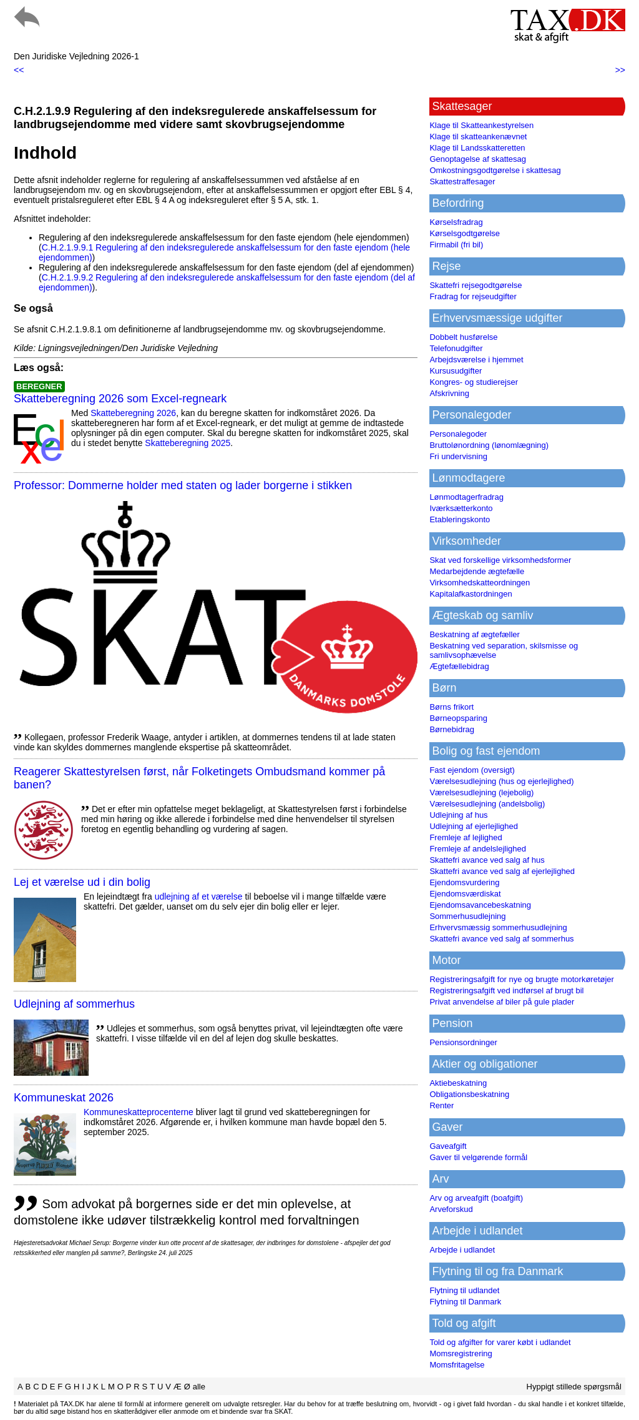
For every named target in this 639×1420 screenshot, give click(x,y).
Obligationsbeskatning (469, 1094)
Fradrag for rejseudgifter (472, 296)
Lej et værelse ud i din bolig (82, 882)
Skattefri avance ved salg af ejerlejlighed (502, 871)
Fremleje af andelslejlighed (477, 848)
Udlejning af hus (458, 815)
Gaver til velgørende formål (478, 1157)
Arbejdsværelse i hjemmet (476, 359)
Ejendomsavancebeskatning (480, 905)
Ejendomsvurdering (464, 882)
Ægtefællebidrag (459, 666)
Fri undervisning (458, 456)
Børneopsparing (458, 718)
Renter (441, 1105)
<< (19, 70)
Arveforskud (450, 1209)
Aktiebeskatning (458, 1083)
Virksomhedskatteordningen (479, 582)
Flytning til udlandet (464, 1290)
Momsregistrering (460, 1353)
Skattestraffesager (462, 181)
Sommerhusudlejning (467, 916)
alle (199, 1386)
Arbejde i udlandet (462, 1249)
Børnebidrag (451, 729)
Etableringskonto (459, 519)
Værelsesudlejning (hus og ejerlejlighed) (501, 781)
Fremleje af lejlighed (465, 837)
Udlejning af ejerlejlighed (473, 826)
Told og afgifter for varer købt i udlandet (499, 1342)
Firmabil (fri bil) (456, 244)
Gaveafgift (447, 1146)
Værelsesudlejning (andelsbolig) (487, 803)
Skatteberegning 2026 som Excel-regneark (120, 398)
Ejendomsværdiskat (464, 893)
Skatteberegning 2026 (133, 413)
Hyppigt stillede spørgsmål (574, 1386)
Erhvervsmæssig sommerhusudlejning (498, 927)
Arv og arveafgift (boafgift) (476, 1198)
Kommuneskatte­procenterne (138, 1112)
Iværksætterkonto (460, 508)
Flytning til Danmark (465, 1301)
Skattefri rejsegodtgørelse (475, 285)
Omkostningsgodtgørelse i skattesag (494, 170)
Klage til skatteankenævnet (478, 136)
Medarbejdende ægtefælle (476, 571)
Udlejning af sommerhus (74, 1004)
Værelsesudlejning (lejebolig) (481, 792)
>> (620, 70)
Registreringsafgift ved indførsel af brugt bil (506, 990)
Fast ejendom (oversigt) (472, 770)
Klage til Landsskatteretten (477, 147)
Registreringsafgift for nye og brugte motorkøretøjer (521, 979)
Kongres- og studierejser (473, 382)
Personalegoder (458, 434)
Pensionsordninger (463, 1042)
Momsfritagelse (456, 1364)
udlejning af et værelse (199, 896)
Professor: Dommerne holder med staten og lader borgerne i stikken (183, 485)
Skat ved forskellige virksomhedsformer (500, 560)
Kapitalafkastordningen (470, 593)
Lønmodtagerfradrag (466, 497)
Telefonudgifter (455, 348)
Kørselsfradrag (455, 222)
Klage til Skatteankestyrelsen (481, 125)
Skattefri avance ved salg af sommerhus (501, 938)
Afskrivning (449, 393)
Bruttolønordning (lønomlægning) (489, 445)
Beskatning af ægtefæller (474, 634)
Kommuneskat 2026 (64, 1097)
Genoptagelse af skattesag (477, 159)
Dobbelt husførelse (463, 337)
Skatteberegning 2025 (187, 443)
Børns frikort (451, 707)
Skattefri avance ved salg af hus (486, 860)
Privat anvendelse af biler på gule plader (501, 1001)
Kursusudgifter (455, 370)
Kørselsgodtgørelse (464, 233)
